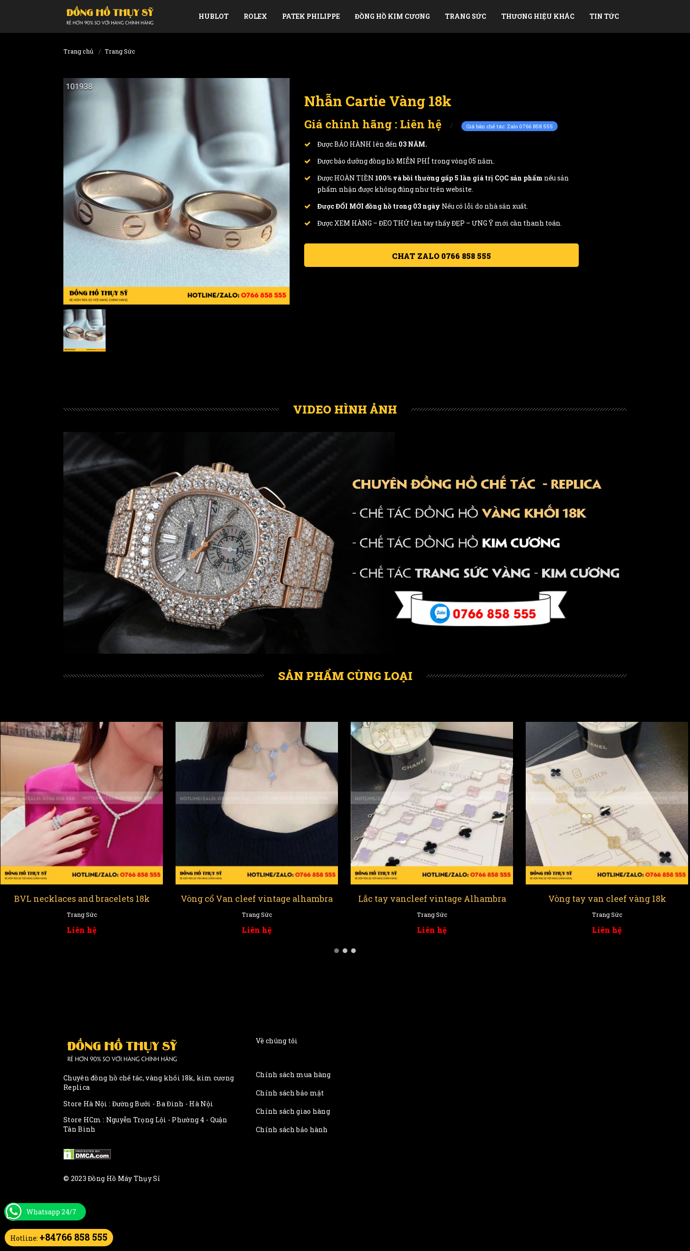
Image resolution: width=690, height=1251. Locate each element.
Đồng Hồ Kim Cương (392, 16)
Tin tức (604, 16)
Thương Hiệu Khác (538, 16)
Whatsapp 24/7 (51, 1211)
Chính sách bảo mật (290, 1092)
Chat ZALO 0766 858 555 (441, 256)
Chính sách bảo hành (292, 1129)
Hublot (214, 16)
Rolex (255, 16)
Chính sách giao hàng (293, 1111)
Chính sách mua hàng (293, 1074)
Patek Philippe (311, 16)
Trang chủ (78, 51)
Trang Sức (465, 16)
